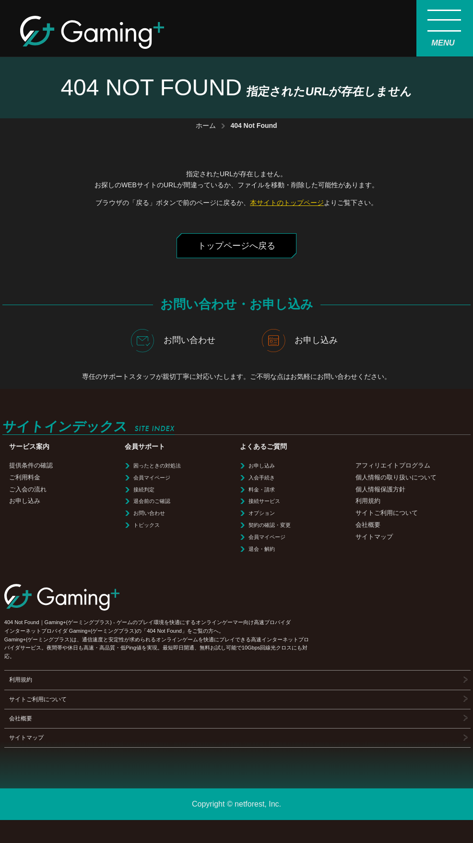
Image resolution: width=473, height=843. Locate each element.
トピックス (146, 525)
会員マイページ (151, 477)
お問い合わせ (173, 340)
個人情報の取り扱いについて (396, 477)
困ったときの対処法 (157, 465)
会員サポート (145, 447)
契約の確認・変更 (269, 525)
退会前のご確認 (151, 501)
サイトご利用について (386, 513)
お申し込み (300, 340)
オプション (261, 513)
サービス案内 (29, 447)
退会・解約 (261, 549)
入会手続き (261, 477)
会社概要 (367, 525)
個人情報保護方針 (380, 489)
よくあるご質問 (263, 447)
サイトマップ (374, 537)
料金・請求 (261, 489)
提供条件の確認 (31, 465)
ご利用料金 (24, 477)
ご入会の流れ (28, 489)
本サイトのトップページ (287, 202)
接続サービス (264, 501)
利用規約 (367, 501)
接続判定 (143, 489)
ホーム (206, 125)
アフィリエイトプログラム (392, 465)
